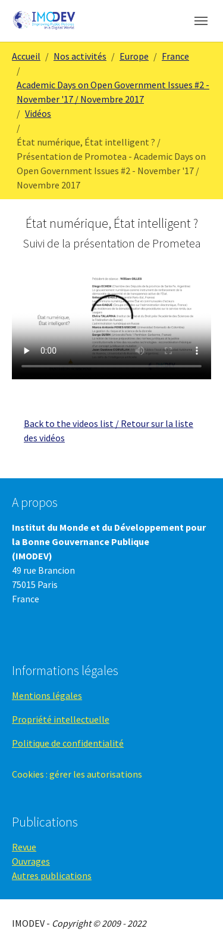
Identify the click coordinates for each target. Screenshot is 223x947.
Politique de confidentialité (68, 743)
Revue (24, 847)
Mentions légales (47, 695)
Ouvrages (31, 861)
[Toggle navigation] (201, 21)
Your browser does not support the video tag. (111, 323)
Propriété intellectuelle (60, 719)
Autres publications (52, 875)
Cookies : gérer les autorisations (77, 774)
